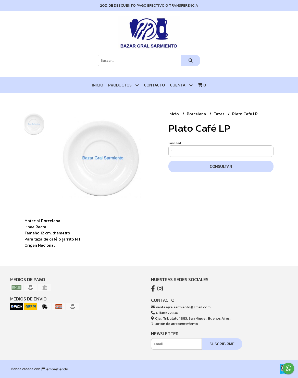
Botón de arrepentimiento (174, 323)
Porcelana (197, 114)
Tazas (219, 114)
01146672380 (164, 313)
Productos (123, 85)
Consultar (221, 166)
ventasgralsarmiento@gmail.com (180, 307)
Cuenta (181, 85)
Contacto (154, 85)
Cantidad (174, 143)
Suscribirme (221, 344)
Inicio (97, 85)
